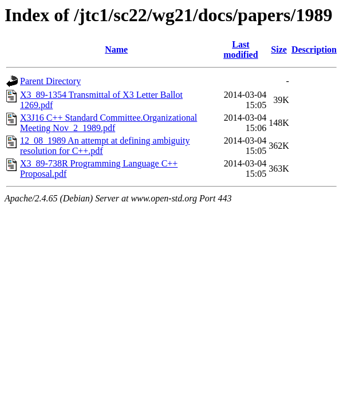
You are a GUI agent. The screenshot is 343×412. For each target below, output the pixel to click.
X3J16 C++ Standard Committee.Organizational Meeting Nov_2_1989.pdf (108, 123)
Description (314, 49)
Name (116, 49)
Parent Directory (50, 81)
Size (279, 49)
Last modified (240, 49)
